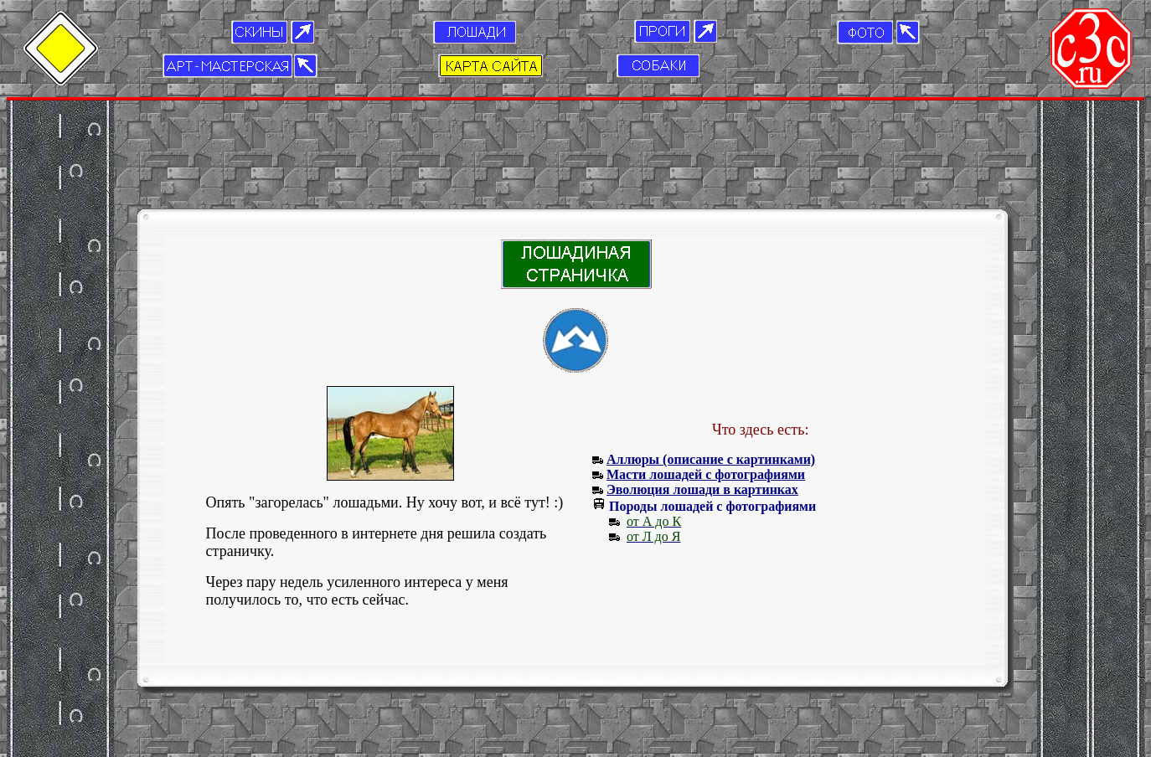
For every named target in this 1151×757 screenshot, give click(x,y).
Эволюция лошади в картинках (702, 412)
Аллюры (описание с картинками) (710, 382)
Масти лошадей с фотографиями (705, 397)
